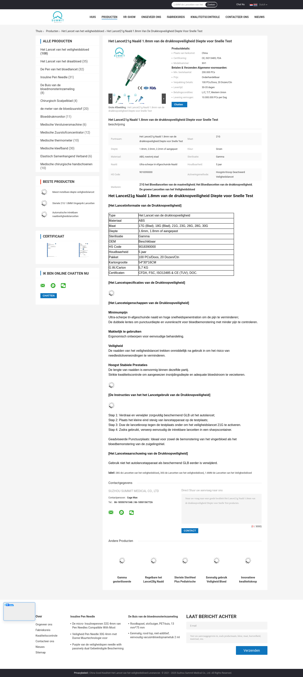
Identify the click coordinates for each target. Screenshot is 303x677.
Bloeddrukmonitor (52, 116)
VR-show (129, 17)
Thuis (39, 31)
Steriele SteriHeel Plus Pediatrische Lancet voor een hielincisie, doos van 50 (185, 579)
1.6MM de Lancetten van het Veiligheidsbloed (228, 473)
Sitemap (41, 652)
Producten (109, 17)
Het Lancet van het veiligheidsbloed (82, 31)
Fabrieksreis (176, 17)
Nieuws (259, 17)
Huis (93, 17)
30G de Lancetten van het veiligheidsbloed (182, 473)
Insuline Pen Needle (53, 77)
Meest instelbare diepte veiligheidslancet (73, 192)
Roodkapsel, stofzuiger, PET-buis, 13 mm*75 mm (152, 625)
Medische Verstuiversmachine (61, 124)
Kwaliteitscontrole (205, 17)
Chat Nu (240, 4)
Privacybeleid (81, 673)
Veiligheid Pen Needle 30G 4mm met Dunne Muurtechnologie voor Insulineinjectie (94, 637)
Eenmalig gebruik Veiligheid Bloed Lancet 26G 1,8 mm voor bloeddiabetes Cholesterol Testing (216, 579)
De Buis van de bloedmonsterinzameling (57, 87)
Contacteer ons (237, 17)
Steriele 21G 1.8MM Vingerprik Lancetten (73, 203)
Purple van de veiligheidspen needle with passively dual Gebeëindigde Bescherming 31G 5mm (98, 647)
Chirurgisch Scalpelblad (56, 101)
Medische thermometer (56, 140)
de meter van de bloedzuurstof (61, 109)
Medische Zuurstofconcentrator (62, 132)
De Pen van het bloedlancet (59, 69)
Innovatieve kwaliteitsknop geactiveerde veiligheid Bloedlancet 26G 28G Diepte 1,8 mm (248, 579)
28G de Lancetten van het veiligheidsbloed (137, 473)
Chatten (178, 104)
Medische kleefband (54, 148)
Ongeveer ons (151, 17)
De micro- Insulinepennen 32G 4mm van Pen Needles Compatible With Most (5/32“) (96, 626)
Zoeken (211, 4)
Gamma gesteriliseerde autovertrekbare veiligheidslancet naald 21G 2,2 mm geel (122, 579)
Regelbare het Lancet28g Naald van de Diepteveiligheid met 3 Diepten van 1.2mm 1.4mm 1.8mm (154, 579)
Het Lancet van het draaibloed (60, 61)
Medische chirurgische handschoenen (66, 164)
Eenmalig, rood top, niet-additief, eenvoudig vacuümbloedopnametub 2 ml (155, 635)
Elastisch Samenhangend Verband (63, 156)
